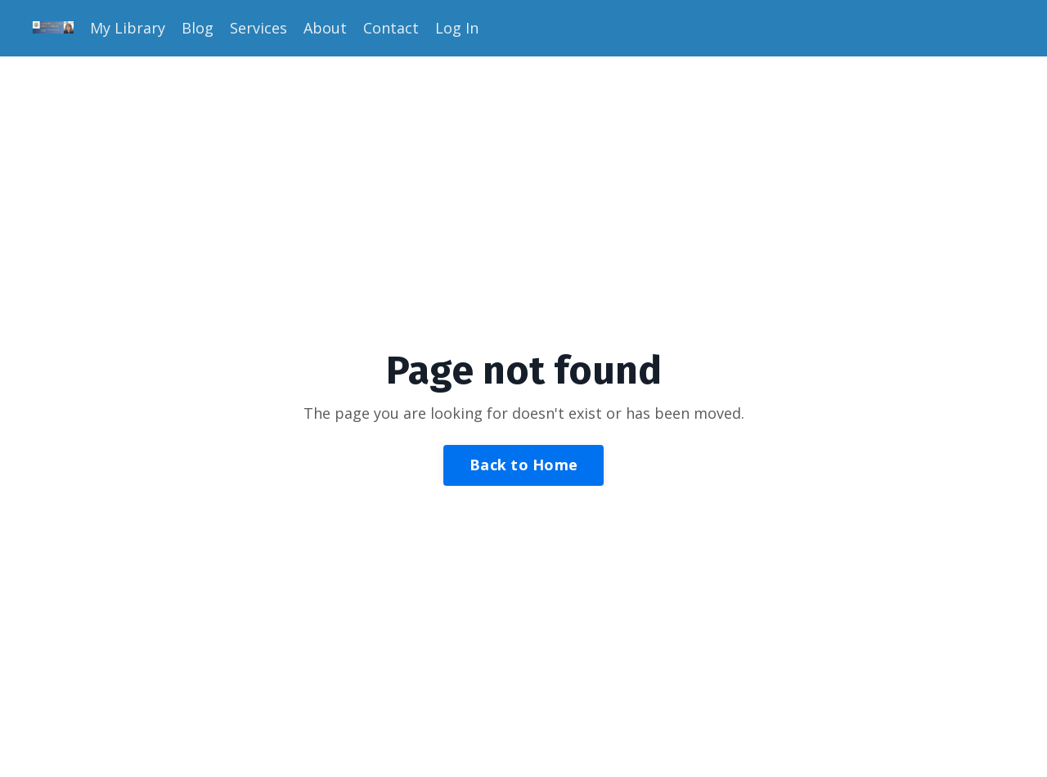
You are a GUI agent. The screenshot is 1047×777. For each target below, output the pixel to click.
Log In (457, 28)
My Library (127, 28)
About (325, 28)
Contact (391, 28)
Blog (197, 28)
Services (258, 28)
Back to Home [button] (523, 464)
